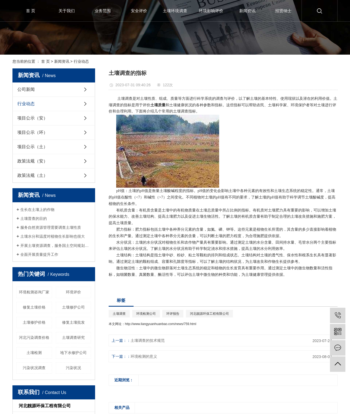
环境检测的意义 (144, 356)
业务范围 (103, 10)
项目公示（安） (32, 118)
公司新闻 (26, 89)
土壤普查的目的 (33, 218)
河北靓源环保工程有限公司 (209, 314)
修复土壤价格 (34, 307)
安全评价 (139, 10)
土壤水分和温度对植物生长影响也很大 (52, 236)
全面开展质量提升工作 (39, 254)
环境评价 (73, 292)
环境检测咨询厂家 (34, 292)
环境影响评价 (211, 10)
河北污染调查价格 (34, 337)
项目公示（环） (32, 132)
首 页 (30, 10)
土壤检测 (34, 352)
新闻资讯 (247, 10)
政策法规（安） (32, 161)
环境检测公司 (146, 314)
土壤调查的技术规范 (148, 340)
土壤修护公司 (73, 307)
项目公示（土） (32, 146)
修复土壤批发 (73, 322)
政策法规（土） (32, 175)
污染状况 (73, 368)
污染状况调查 (34, 368)
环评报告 (172, 314)
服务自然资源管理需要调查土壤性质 (50, 227)
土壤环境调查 (175, 10)
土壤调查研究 (73, 337)
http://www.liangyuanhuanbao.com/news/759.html (160, 324)
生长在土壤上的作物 (37, 209)
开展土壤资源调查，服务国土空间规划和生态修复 (55, 245)
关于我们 (67, 10)
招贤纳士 (283, 10)
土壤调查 (119, 314)
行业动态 (81, 61)
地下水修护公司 (73, 352)
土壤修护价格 (34, 322)
